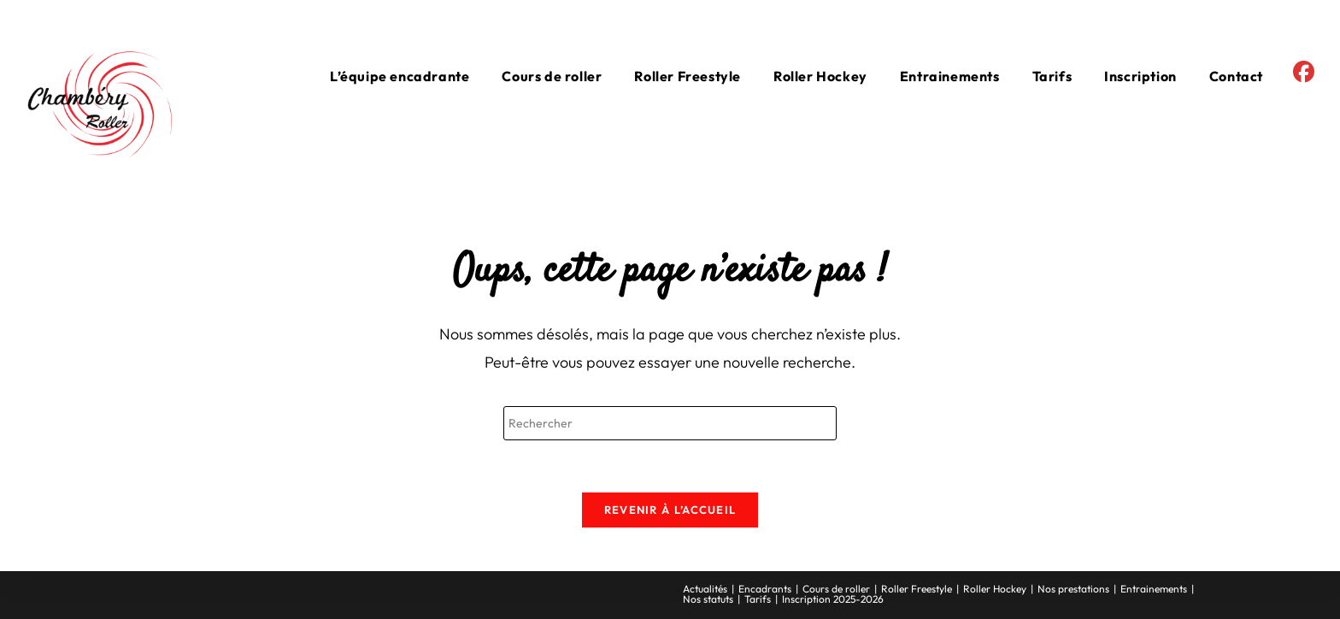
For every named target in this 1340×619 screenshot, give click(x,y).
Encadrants (764, 588)
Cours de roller (836, 588)
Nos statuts (708, 598)
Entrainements (1153, 588)
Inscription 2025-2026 (833, 598)
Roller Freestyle (916, 588)
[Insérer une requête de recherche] (670, 423)
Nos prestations (1073, 588)
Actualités (705, 588)
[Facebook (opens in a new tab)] (1303, 72)
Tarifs (757, 598)
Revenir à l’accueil (670, 509)
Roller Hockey (994, 588)
